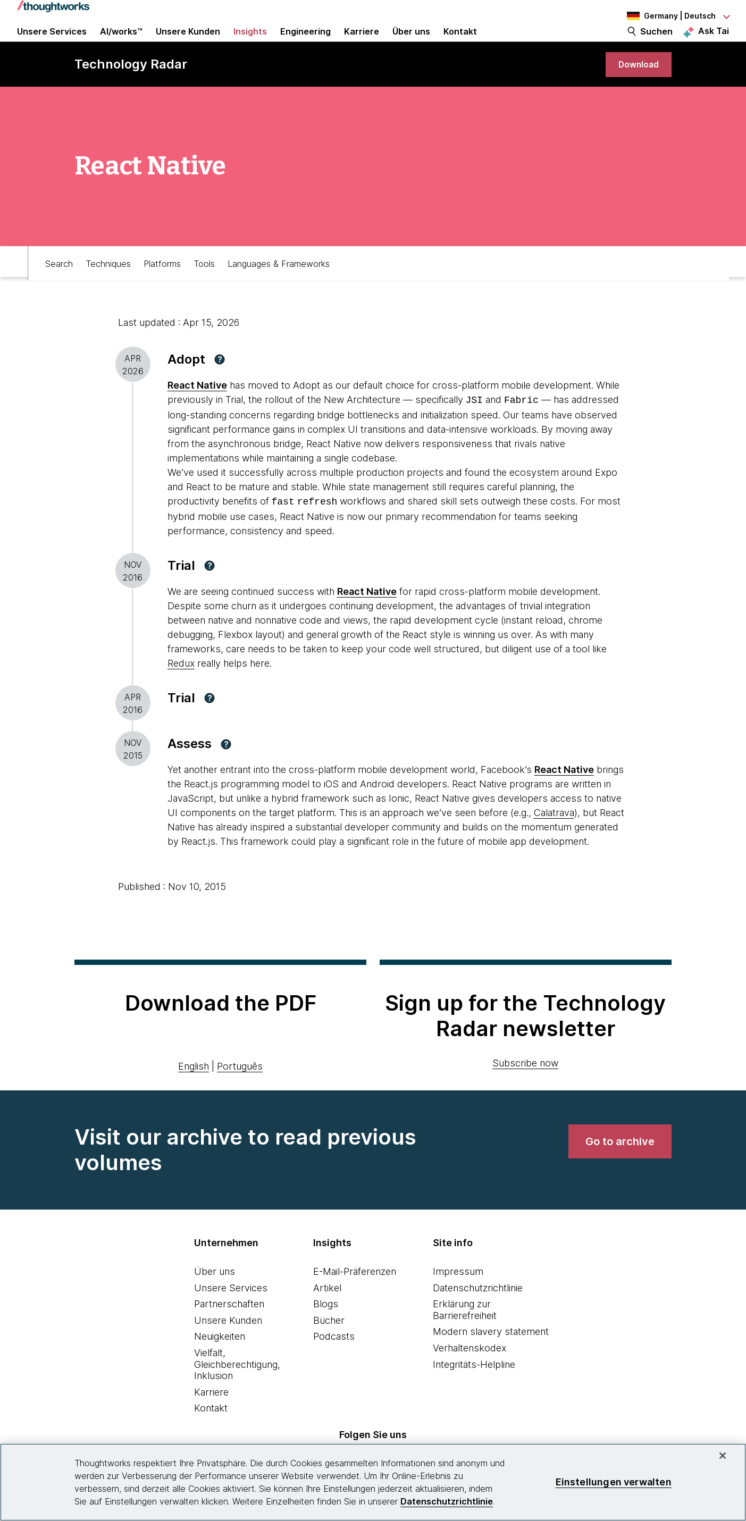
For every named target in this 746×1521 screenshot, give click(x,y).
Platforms (162, 285)
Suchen (656, 43)
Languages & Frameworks (279, 285)
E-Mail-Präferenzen (354, 1294)
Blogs (325, 1326)
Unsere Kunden (228, 1343)
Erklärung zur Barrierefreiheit (465, 1332)
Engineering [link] (305, 43)
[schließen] (722, 1455)
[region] (373, 1482)
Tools (204, 285)
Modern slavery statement (491, 1354)
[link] (635, 86)
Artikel (327, 1310)
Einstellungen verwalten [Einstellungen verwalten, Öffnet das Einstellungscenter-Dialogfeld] (614, 1482)
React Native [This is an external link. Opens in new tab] (197, 410)
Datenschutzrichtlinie (478, 1310)
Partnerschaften (229, 1326)
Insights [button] (250, 43)
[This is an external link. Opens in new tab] (367, 614)
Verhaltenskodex (469, 1370)
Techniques (108, 285)
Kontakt (211, 1431)
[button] (219, 384)
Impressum (458, 1294)
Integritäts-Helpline (474, 1387)
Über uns (214, 1294)
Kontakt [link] (460, 43)
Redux (181, 686)
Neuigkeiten (219, 1359)
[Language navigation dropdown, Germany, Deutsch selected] (670, 16)
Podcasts (334, 1359)
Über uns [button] (411, 43)
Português (240, 1089)
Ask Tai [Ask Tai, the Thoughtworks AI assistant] (713, 43)
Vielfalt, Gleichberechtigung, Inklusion (237, 1387)
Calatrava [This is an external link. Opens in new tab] (554, 835)
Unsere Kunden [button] (188, 43)
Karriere (211, 1415)
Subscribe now (525, 1085)
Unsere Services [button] (52, 43)
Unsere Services (230, 1310)
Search (59, 285)
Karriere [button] (361, 43)
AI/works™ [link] (121, 43)
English (193, 1089)
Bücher (329, 1343)
